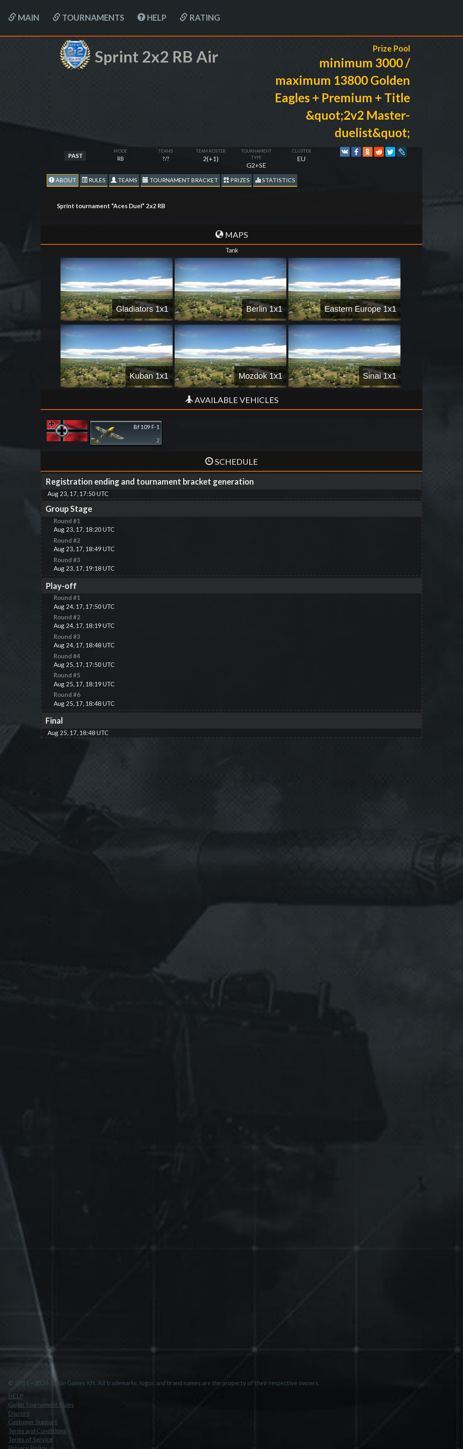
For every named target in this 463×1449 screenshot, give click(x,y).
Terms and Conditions (37, 1430)
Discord (19, 1413)
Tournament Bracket (180, 180)
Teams (124, 180)
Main (23, 17)
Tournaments (88, 17)
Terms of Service (30, 1439)
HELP (152, 17)
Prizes (236, 180)
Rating (200, 17)
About (62, 180)
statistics (275, 180)
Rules (94, 180)
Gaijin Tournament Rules (41, 1404)
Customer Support (32, 1421)
